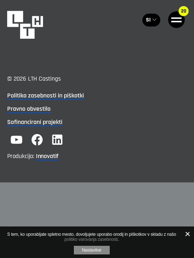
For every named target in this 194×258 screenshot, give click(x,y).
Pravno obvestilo (29, 109)
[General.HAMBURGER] (176, 19)
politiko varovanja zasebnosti (91, 239)
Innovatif (47, 156)
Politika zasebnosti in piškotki (45, 95)
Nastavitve (91, 250)
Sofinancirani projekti (34, 122)
